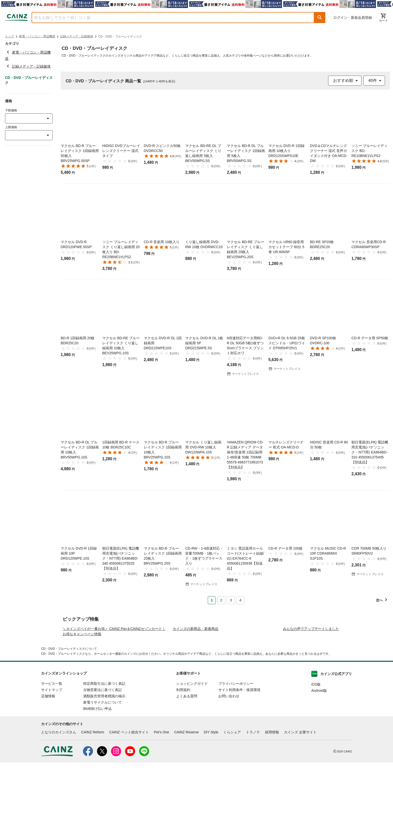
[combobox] (169, 17)
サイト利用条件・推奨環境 (239, 742)
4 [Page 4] (240, 600)
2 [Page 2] (221, 600)
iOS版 (316, 737)
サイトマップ (51, 742)
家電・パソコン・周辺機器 (37, 36)
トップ (9, 36)
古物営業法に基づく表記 (102, 742)
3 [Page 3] (231, 600)
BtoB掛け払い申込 (97, 761)
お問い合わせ (228, 749)
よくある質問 (186, 749)
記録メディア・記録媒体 (76, 36)
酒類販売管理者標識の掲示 (104, 749)
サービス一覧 (51, 736)
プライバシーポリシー (235, 736)
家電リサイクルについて (102, 755)
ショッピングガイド (192, 736)
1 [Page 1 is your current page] (212, 600)
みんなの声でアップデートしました (311, 681)
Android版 (319, 743)
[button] (319, 17)
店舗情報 (48, 749)
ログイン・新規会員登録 (352, 18)
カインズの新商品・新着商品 (195, 681)
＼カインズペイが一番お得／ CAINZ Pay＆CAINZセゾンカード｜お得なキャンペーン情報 (114, 684)
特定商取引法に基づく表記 (104, 736)
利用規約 (183, 742)
